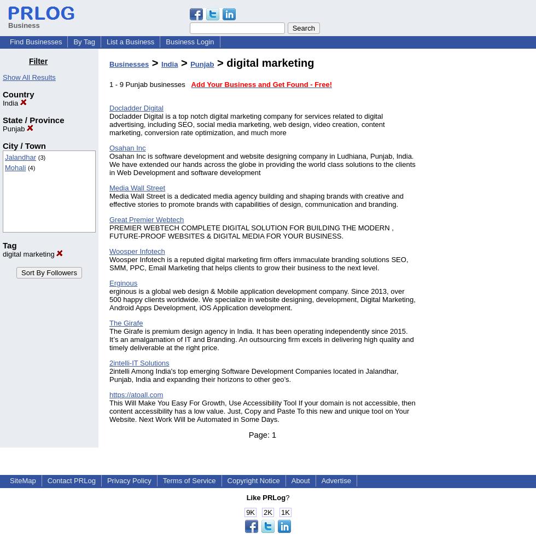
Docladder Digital (136, 108)
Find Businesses (36, 42)
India (15, 103)
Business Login (190, 42)
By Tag (84, 42)
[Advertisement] (480, 221)
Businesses (129, 64)
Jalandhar (20, 157)
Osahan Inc (127, 148)
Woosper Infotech (137, 251)
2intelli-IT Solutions (139, 363)
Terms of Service (189, 481)
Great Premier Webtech (146, 220)
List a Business (130, 42)
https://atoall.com (136, 395)
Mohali (15, 168)
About (301, 481)
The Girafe (126, 323)
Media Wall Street (137, 188)
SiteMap (23, 481)
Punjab (18, 129)
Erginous (123, 283)
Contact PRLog (72, 481)
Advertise (336, 481)
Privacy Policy (129, 481)
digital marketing (33, 254)
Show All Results (29, 77)
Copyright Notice (254, 481)
